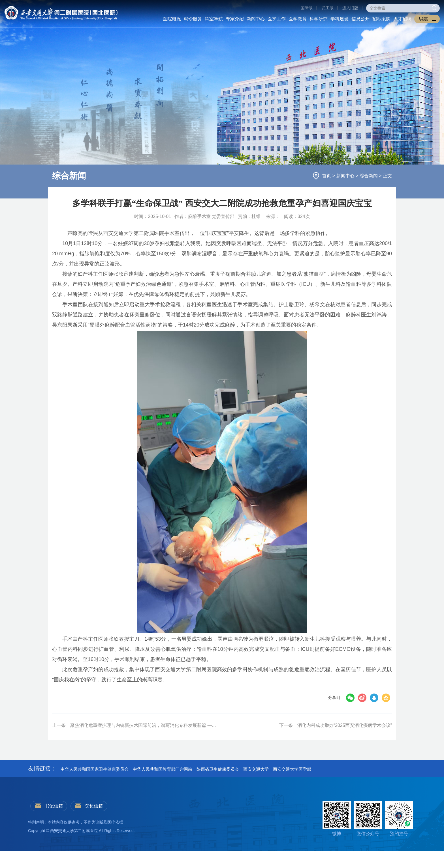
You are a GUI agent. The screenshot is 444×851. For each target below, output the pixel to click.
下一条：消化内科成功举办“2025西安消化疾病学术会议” (335, 725)
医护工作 (277, 18)
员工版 (328, 8)
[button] (427, 19)
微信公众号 (368, 818)
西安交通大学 (256, 769)
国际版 (307, 8)
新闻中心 (256, 18)
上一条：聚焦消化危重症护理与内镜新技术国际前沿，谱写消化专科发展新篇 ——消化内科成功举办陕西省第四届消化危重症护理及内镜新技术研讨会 (202, 725)
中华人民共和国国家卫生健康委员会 (95, 769)
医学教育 (298, 18)
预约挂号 (399, 818)
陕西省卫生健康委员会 (218, 769)
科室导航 (214, 18)
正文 (387, 175)
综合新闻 (369, 175)
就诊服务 (193, 18)
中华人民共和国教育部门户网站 (162, 769)
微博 (337, 818)
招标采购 (381, 18)
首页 (327, 175)
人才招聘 (402, 18)
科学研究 (318, 18)
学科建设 (339, 18)
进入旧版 (350, 8)
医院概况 (172, 18)
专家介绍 (235, 18)
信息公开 (360, 18)
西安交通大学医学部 (292, 769)
